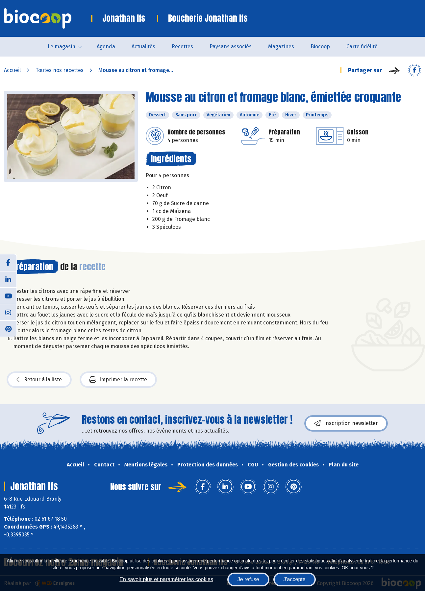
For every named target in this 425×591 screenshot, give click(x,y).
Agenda (106, 46)
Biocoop (320, 46)
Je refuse (248, 579)
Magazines (281, 46)
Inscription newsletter (346, 423)
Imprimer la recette (118, 379)
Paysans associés (231, 46)
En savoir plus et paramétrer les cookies (166, 579)
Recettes (182, 46)
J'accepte (295, 579)
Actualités (143, 46)
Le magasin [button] (61, 46)
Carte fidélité (362, 46)
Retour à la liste (39, 379)
